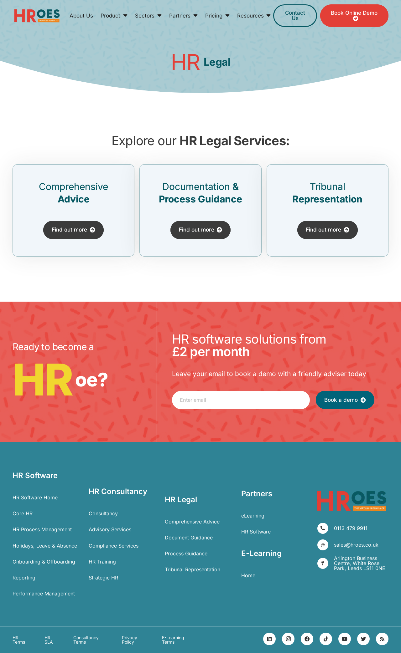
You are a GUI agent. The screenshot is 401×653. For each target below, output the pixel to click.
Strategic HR (103, 577)
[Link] (37, 15)
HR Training (102, 562)
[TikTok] (326, 639)
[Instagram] (288, 639)
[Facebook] (307, 639)
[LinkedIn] (269, 639)
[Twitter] (363, 639)
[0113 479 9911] (325, 528)
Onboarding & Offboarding (44, 562)
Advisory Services (110, 529)
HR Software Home (35, 497)
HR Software (256, 531)
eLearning (252, 516)
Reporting (24, 577)
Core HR (23, 513)
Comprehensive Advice (192, 521)
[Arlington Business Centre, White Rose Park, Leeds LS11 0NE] (325, 563)
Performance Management (44, 593)
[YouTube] (344, 639)
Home (248, 575)
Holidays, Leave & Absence (45, 546)
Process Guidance (186, 553)
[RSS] (382, 639)
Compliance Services (113, 546)
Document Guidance (189, 537)
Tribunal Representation (192, 569)
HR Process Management (42, 529)
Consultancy (103, 513)
